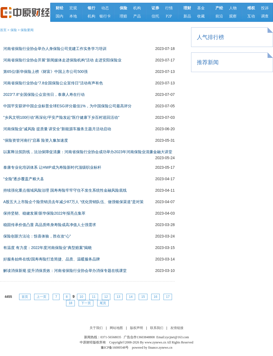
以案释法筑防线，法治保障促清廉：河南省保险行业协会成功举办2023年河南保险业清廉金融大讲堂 (87, 152)
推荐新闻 (208, 62)
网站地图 (116, 328)
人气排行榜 (210, 37)
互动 (251, 16)
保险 (13, 30)
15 (143, 297)
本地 (73, 16)
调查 (265, 16)
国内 (59, 16)
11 (93, 297)
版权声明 (136, 328)
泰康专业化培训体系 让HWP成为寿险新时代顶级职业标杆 (52, 167)
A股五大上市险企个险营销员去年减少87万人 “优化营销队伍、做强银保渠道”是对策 (73, 202)
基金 (201, 8)
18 (70, 303)
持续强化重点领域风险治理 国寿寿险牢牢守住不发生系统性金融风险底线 (65, 190)
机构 (91, 16)
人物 (233, 8)
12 (106, 297)
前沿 (219, 16)
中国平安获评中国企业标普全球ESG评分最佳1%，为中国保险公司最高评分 (67, 106)
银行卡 (105, 16)
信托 (155, 16)
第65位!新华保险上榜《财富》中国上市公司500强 (45, 71)
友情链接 (176, 328)
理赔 (123, 16)
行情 (169, 8)
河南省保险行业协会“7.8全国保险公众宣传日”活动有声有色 (53, 83)
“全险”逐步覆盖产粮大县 (23, 179)
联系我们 (156, 328)
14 (130, 297)
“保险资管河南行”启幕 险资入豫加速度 (35, 140)
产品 (137, 16)
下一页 (86, 303)
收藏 (201, 16)
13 (118, 297)
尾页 (103, 303)
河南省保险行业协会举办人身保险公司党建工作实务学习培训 (54, 48)
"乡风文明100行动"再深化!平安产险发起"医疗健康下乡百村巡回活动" (61, 117)
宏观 (73, 8)
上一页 (41, 297)
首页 (3, 30)
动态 (105, 8)
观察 (233, 16)
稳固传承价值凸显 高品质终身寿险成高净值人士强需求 (49, 224)
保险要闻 (27, 30)
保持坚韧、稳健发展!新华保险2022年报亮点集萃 (44, 213)
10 (81, 297)
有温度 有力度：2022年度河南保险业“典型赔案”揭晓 (47, 247)
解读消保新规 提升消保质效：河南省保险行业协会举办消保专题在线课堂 (65, 270)
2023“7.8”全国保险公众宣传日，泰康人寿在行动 (44, 94)
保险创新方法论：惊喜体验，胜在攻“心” (37, 236)
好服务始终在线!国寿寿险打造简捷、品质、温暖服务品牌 (51, 259)
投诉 (265, 8)
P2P (169, 16)
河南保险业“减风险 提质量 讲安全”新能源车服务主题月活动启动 (57, 129)
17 (168, 297)
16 (155, 297)
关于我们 (96, 328)
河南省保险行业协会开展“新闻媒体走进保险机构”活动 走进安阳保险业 (62, 60)
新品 (187, 16)
